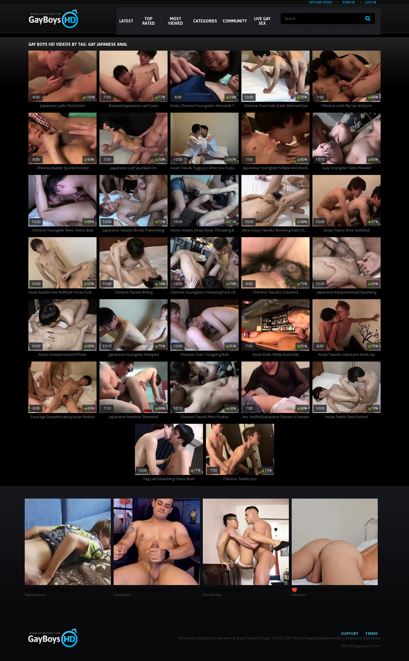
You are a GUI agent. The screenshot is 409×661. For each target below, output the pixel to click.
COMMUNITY (235, 21)
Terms (371, 633)
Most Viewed (175, 21)
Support (350, 633)
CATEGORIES (205, 21)
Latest (126, 21)
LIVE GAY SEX (262, 21)
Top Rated (148, 21)
